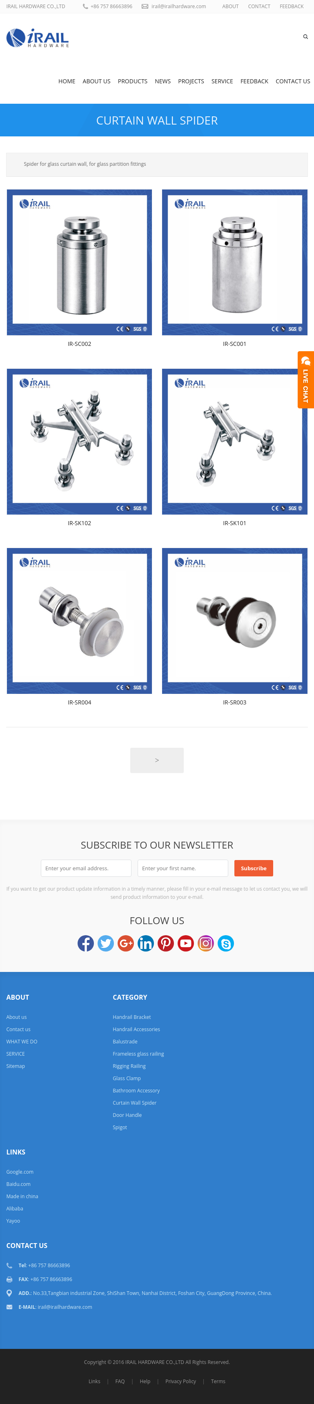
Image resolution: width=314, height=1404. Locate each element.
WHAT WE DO (21, 1041)
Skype (226, 943)
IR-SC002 (79, 344)
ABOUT (231, 6)
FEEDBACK (291, 6)
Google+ (126, 943)
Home (67, 81)
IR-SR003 (234, 702)
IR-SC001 (235, 344)
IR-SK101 (234, 523)
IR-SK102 (79, 523)
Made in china (22, 1196)
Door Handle (127, 1115)
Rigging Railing (129, 1066)
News (163, 81)
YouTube (186, 943)
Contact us (293, 81)
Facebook (86, 943)
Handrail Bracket (132, 1017)
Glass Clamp (127, 1078)
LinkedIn (146, 943)
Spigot (120, 1127)
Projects (191, 81)
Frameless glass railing (138, 1053)
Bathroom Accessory (136, 1090)
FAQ (120, 1381)
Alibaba (14, 1208)
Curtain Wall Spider (157, 120)
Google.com (19, 1171)
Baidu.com (18, 1184)
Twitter (106, 943)
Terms (218, 1381)
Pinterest (166, 943)
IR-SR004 (79, 702)
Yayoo (13, 1220)
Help (145, 1381)
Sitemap (15, 1066)
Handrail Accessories (136, 1029)
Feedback (254, 81)
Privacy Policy (180, 1381)
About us (97, 81)
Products (133, 81)
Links (94, 1381)
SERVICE (222, 81)
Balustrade (125, 1041)
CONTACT (259, 6)
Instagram (206, 943)
